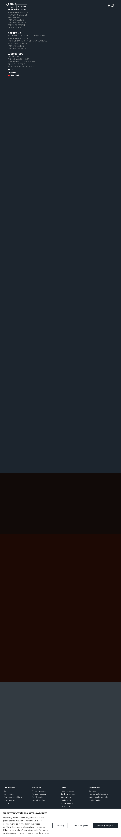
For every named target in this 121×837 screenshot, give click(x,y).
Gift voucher (15, 27)
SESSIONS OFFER (17, 9)
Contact (13, 72)
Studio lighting (16, 64)
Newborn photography (21, 67)
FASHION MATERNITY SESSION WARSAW (27, 41)
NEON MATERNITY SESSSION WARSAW (26, 36)
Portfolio (14, 33)
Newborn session (18, 15)
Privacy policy (9, 800)
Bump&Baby (14, 17)
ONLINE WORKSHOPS (18, 59)
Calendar (13, 56)
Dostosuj (60, 825)
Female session (16, 25)
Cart (5, 791)
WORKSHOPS (15, 54)
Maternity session (18, 12)
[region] (60, 823)
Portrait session (17, 22)
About (12, 4)
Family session (16, 20)
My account (8, 794)
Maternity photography (21, 62)
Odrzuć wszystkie (81, 825)
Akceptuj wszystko (105, 825)
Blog (11, 69)
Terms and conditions (13, 797)
